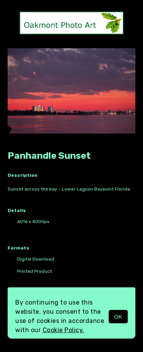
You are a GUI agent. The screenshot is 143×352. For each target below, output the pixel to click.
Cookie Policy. (63, 330)
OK (118, 316)
